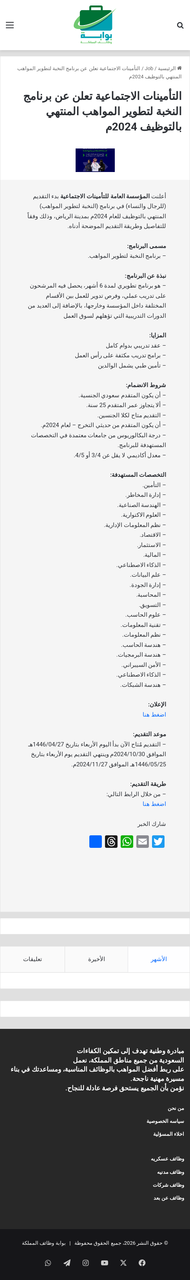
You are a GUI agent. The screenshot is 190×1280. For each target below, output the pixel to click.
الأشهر (159, 959)
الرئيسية (170, 68)
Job (149, 68)
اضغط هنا (154, 714)
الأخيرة (96, 959)
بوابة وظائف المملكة (43, 1243)
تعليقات (32, 959)
